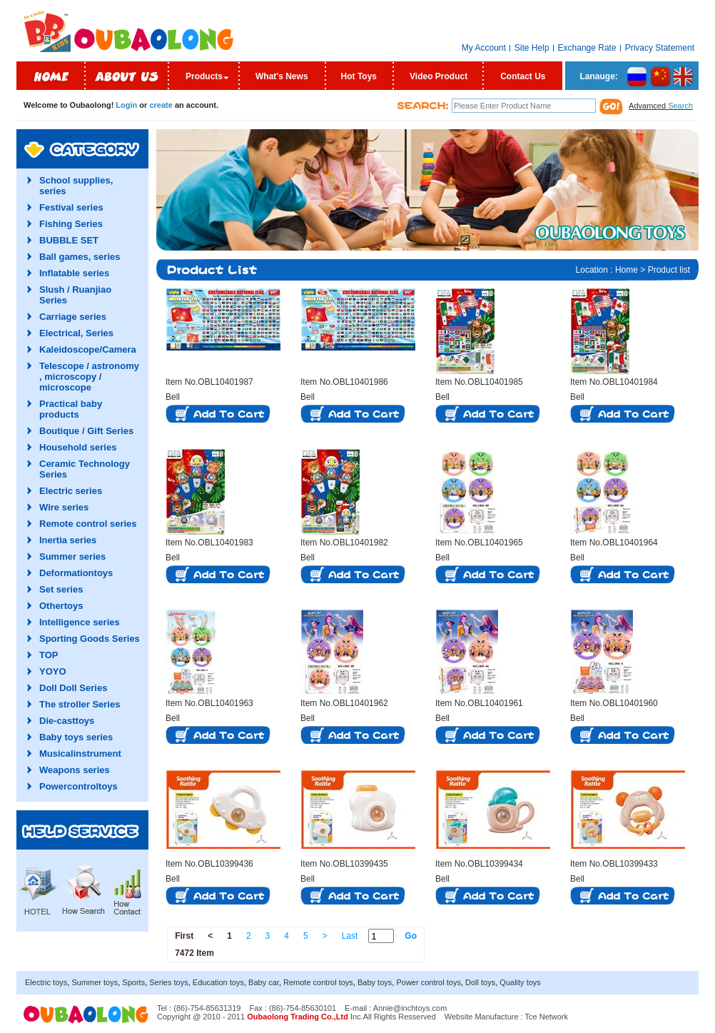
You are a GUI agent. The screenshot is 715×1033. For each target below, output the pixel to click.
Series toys (168, 982)
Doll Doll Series (73, 687)
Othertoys (61, 605)
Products (204, 76)
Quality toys (520, 982)
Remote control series (88, 523)
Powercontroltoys (78, 786)
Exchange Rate (587, 48)
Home (626, 270)
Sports (133, 982)
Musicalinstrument (80, 753)
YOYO (52, 671)
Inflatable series (74, 273)
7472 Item (194, 953)
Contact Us (522, 76)
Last (350, 936)
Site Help (531, 48)
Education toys (218, 982)
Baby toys (375, 982)
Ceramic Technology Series (84, 469)
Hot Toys (359, 76)
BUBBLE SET (68, 240)
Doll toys (480, 982)
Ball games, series (79, 256)
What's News (281, 76)
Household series (77, 447)
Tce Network (547, 1016)
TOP (49, 655)
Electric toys (46, 982)
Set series (61, 589)
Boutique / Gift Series (86, 430)
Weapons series (74, 770)
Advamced (661, 105)
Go (411, 936)
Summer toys (94, 982)
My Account (484, 48)
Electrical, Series (76, 333)
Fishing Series (71, 223)
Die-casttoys (66, 720)
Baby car (263, 982)
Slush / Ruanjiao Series (75, 295)
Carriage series (72, 316)
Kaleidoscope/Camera (87, 349)
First (184, 936)
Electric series (70, 490)
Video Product (438, 76)
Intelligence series (79, 622)
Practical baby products (70, 409)
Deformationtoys (76, 573)
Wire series (63, 507)
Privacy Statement (659, 48)
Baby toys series (76, 737)
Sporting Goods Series (89, 638)
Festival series (71, 207)
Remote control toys (318, 982)
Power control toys (428, 982)
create (160, 105)
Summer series (72, 556)
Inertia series (67, 540)
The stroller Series (79, 704)
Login (126, 105)
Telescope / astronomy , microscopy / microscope (89, 377)
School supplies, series (76, 185)
